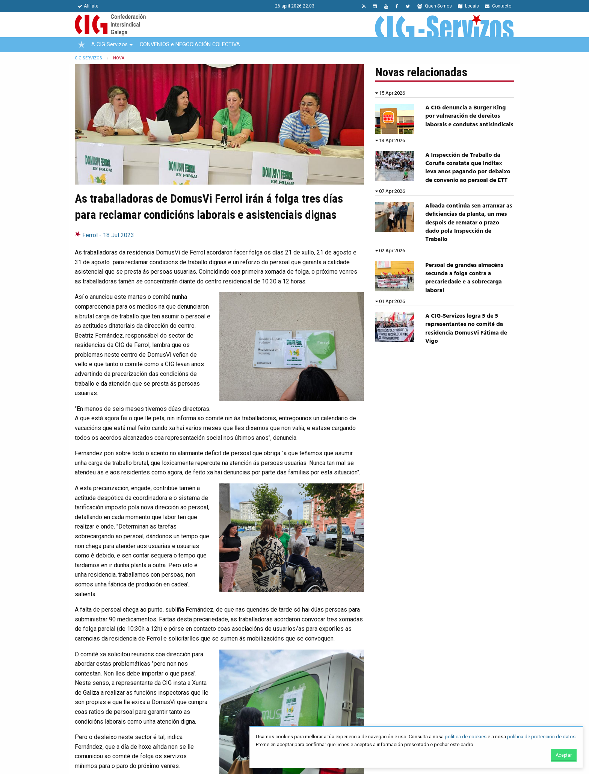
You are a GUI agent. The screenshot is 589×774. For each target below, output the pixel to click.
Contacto (498, 6)
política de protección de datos (541, 736)
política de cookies (465, 736)
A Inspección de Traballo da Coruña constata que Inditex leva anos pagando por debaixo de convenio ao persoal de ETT (467, 167)
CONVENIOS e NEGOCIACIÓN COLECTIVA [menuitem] (190, 44)
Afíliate (88, 6)
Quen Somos (434, 6)
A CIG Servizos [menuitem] (109, 44)
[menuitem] (81, 44)
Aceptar (564, 755)
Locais (468, 6)
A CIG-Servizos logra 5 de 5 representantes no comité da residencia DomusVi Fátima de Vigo (466, 328)
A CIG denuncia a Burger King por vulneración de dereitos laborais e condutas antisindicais (469, 116)
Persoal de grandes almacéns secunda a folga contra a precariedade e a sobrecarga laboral (464, 278)
